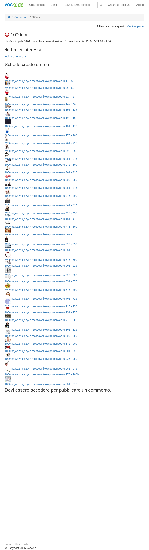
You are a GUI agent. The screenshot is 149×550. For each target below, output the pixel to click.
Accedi (140, 4)
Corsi (53, 4)
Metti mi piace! (135, 26)
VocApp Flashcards (16, 544)
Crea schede (37, 4)
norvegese (21, 56)
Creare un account (119, 4)
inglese (9, 56)
